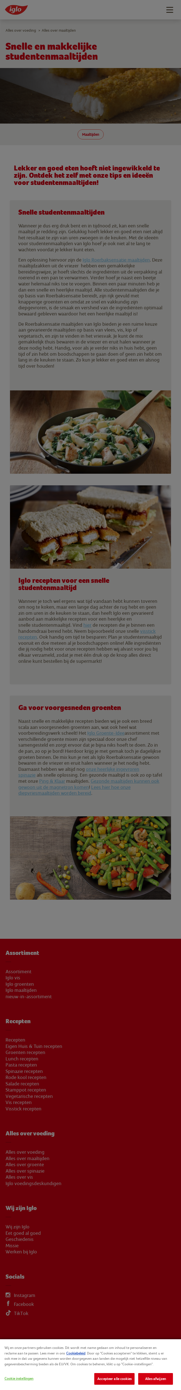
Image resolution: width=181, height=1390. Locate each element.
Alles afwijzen (155, 1379)
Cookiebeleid (75, 1353)
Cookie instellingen (18, 1378)
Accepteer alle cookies (114, 1379)
